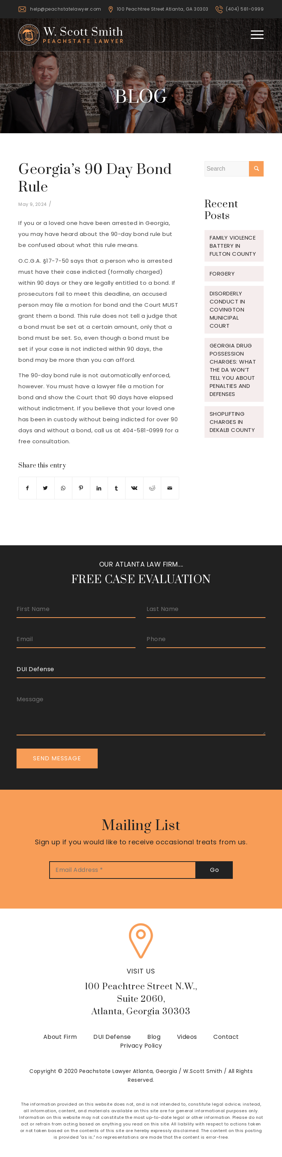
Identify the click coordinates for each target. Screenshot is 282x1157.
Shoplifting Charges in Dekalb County (232, 422)
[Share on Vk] (134, 488)
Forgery (222, 273)
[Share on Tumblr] (116, 488)
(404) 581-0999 (245, 9)
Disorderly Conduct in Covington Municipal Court (227, 310)
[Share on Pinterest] (81, 488)
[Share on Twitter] (45, 488)
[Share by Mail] (170, 488)
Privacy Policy (141, 1045)
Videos (187, 1037)
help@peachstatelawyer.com (65, 9)
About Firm (60, 1037)
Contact (226, 1037)
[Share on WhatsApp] (63, 488)
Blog (153, 1037)
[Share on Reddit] (152, 488)
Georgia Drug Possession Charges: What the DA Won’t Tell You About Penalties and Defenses (233, 370)
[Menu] (253, 34)
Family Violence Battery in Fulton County (233, 246)
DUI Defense (112, 1037)
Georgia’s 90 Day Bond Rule (95, 178)
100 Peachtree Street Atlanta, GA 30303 (163, 9)
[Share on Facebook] (27, 488)
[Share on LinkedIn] (99, 488)
